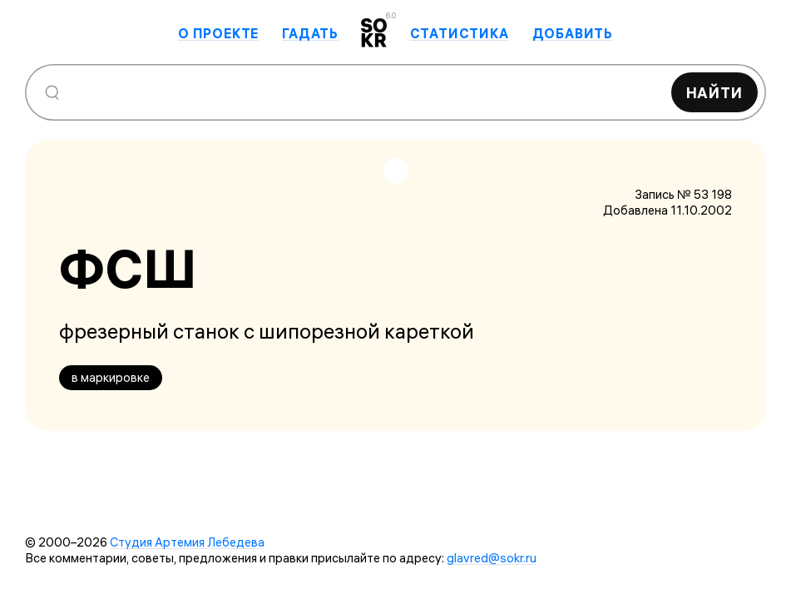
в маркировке (111, 377)
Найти (715, 92)
